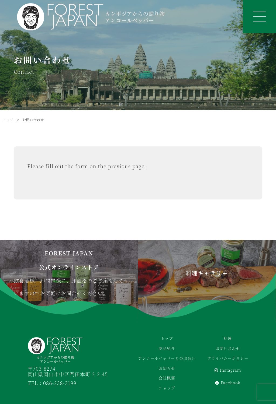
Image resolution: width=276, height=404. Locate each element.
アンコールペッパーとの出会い (167, 358)
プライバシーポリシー (228, 358)
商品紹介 (166, 348)
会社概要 (166, 378)
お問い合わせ (227, 348)
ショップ (166, 388)
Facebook (227, 382)
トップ (8, 119)
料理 (228, 338)
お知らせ (167, 368)
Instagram (228, 370)
